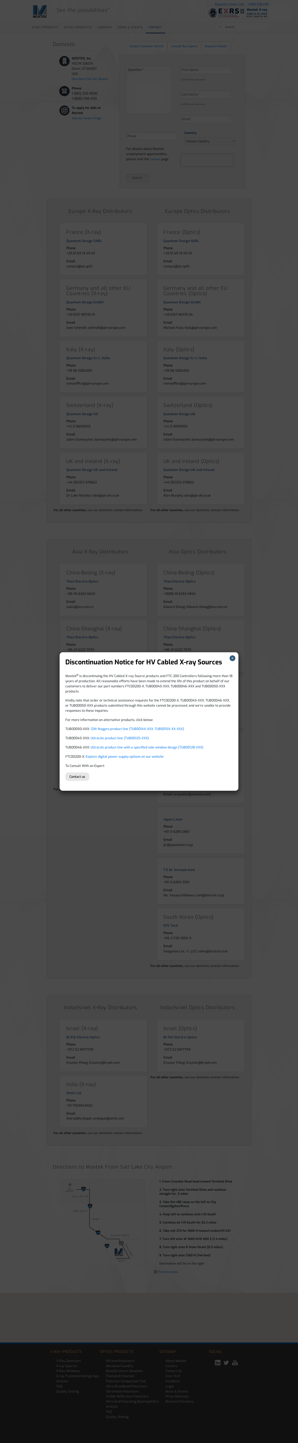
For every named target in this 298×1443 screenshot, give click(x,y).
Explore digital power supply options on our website (125, 756)
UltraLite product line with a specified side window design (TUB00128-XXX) (147, 747)
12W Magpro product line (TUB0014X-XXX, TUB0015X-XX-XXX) (137, 729)
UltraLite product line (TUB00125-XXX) (120, 738)
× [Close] (232, 658)
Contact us (77, 777)
